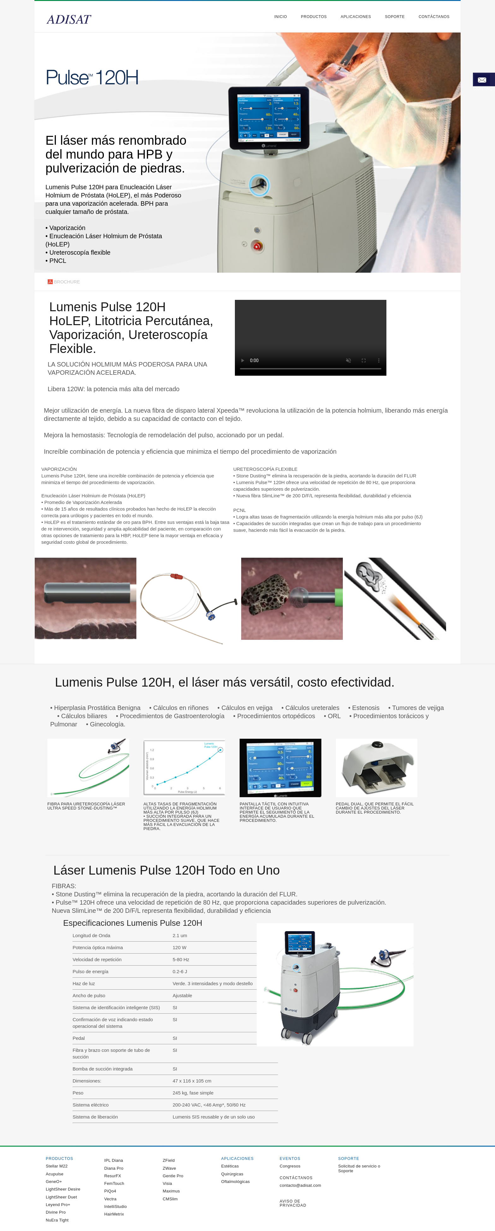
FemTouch (114, 1183)
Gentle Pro (173, 1175)
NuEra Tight (57, 1220)
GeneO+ (54, 1181)
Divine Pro (56, 1212)
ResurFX (112, 1175)
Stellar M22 (57, 1166)
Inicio (280, 17)
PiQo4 (110, 1191)
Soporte (395, 17)
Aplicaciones (356, 17)
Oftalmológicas (235, 1181)
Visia (167, 1183)
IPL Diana (113, 1160)
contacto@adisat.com (300, 1185)
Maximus (171, 1191)
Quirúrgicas (232, 1174)
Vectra (110, 1199)
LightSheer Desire (63, 1189)
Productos (314, 17)
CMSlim (170, 1199)
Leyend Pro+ (58, 1204)
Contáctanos (434, 17)
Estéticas (230, 1166)
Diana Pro (113, 1168)
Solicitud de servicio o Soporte (359, 1168)
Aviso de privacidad (293, 1203)
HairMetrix (114, 1214)
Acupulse (54, 1174)
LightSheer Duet (61, 1197)
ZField (169, 1160)
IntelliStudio (115, 1206)
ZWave (169, 1168)
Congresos (290, 1166)
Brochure (60, 282)
